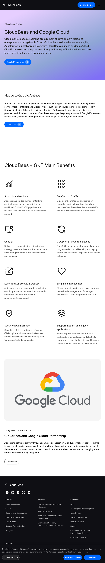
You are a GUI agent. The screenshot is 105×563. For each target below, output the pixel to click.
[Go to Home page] (12, 5)
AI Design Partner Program (82, 509)
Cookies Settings (11, 559)
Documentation (77, 522)
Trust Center (75, 513)
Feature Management (14, 517)
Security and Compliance (16, 513)
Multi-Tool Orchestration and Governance (50, 517)
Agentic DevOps (45, 511)
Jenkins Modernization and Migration (49, 505)
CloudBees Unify (12, 504)
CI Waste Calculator (79, 537)
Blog (72, 504)
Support (73, 526)
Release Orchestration (15, 526)
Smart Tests (10, 522)
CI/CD (8, 509)
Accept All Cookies (73, 559)
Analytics (9, 530)
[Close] (101, 551)
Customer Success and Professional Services (80, 531)
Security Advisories (78, 517)
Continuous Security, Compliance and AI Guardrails (50, 524)
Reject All (92, 559)
